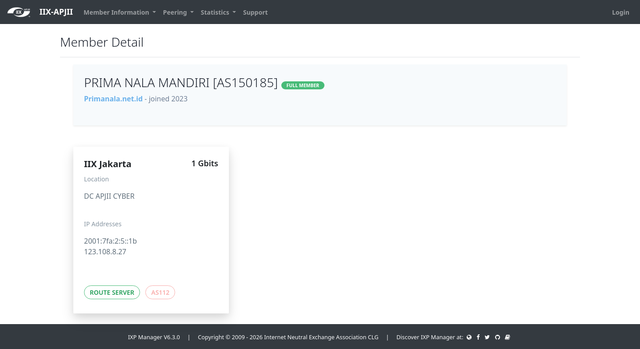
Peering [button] (175, 12)
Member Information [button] (117, 12)
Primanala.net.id (113, 99)
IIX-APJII (40, 12)
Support (255, 12)
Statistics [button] (216, 12)
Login (620, 12)
